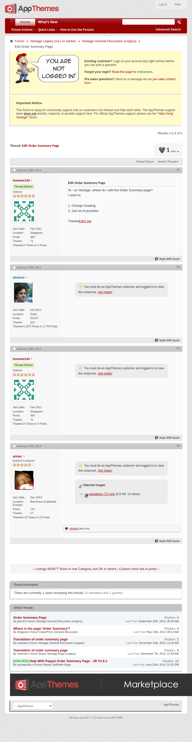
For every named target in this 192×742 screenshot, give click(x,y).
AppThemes (171, 704)
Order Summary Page (29, 617)
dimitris (74, 528)
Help (177, 4)
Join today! (105, 292)
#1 (178, 170)
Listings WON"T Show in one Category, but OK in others (76, 569)
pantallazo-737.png (102, 494)
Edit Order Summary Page (40, 146)
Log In (163, 4)
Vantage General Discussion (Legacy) (109, 41)
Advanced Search (168, 29)
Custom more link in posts (137, 569)
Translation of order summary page (40, 639)
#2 (178, 267)
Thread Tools (144, 161)
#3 (178, 348)
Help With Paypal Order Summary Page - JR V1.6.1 (68, 661)
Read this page (122, 72)
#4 (178, 445)
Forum (19, 41)
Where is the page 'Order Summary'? (41, 628)
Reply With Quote (167, 259)
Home (25, 22)
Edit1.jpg (85, 221)
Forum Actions (22, 29)
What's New (48, 22)
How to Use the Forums (77, 29)
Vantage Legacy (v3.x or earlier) (53, 41)
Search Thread (167, 161)
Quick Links (46, 29)
